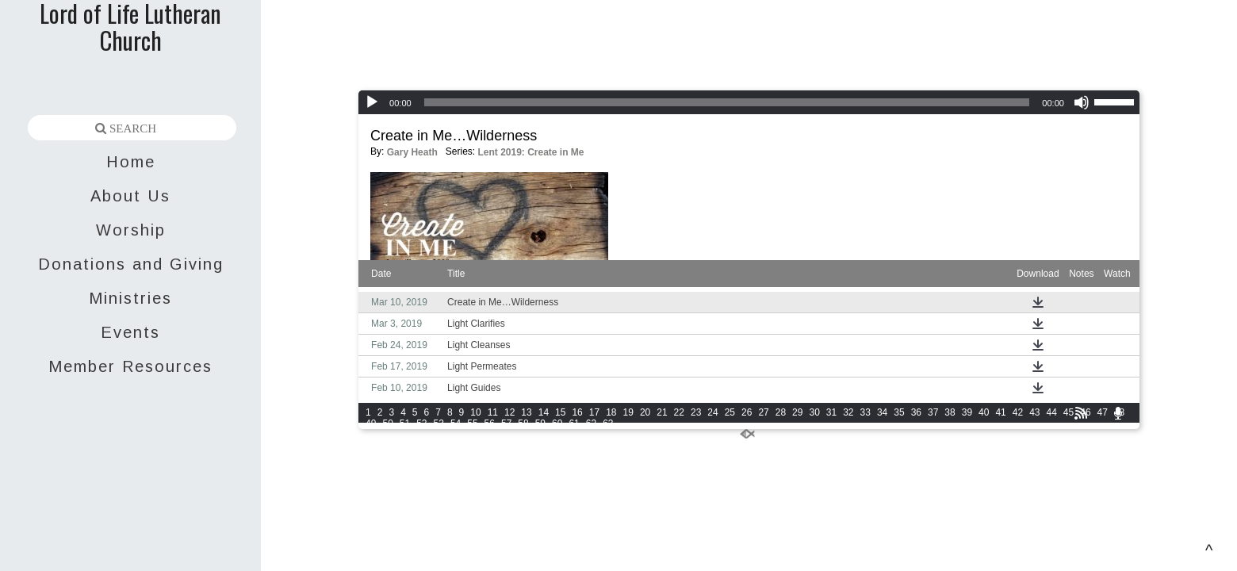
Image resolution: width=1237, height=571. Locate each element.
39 (967, 412)
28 (781, 412)
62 (591, 423)
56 (489, 423)
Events (130, 332)
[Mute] (1082, 102)
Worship (131, 230)
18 (611, 412)
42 (1018, 412)
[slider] (727, 102)
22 (679, 412)
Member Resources (130, 366)
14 (543, 412)
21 (662, 412)
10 (475, 412)
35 (899, 412)
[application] (748, 102)
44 (1052, 412)
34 (882, 412)
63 (608, 423)
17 (594, 412)
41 (1000, 412)
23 (696, 412)
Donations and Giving (131, 264)
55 (472, 423)
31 (831, 412)
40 (983, 412)
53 (439, 423)
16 (577, 412)
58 (523, 423)
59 (540, 423)
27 (763, 412)
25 (730, 412)
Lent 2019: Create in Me (530, 152)
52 (421, 423)
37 (933, 412)
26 (746, 412)
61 (574, 423)
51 (405, 423)
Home (130, 162)
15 (560, 412)
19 (628, 412)
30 (814, 412)
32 (848, 412)
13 (526, 412)
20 (645, 412)
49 (371, 423)
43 (1034, 412)
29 (797, 412)
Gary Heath (412, 152)
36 (916, 412)
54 (455, 423)
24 (712, 412)
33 (865, 412)
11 (493, 412)
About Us (130, 196)
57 (506, 423)
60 (557, 423)
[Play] (372, 102)
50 (387, 423)
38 (949, 412)
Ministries (130, 298)
